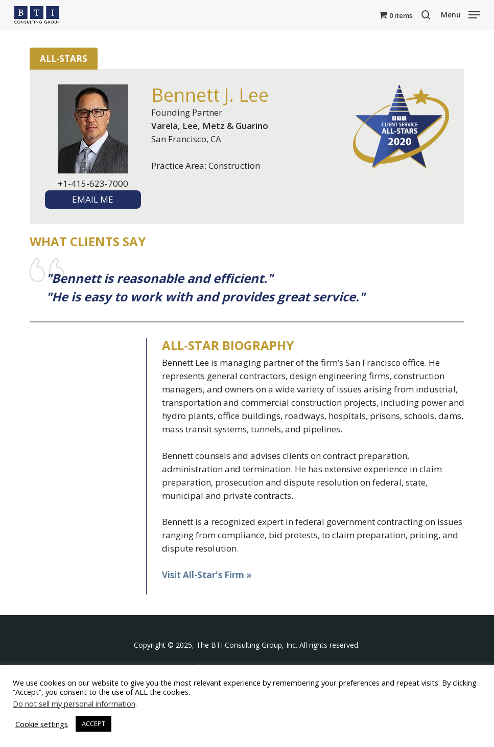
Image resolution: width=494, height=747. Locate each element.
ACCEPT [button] (93, 723)
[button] (460, 14)
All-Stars (63, 58)
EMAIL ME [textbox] (92, 199)
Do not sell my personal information (74, 703)
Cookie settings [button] (41, 724)
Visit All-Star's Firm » (207, 575)
